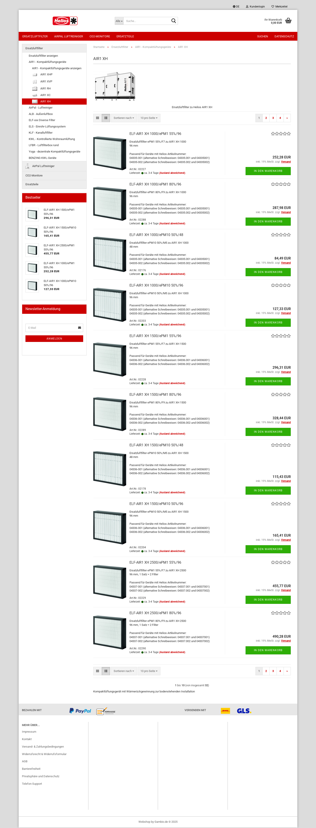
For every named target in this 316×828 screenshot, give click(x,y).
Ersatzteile (125, 36)
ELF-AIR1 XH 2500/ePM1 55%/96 (155, 563)
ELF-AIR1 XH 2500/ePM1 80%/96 (155, 613)
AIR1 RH (41, 89)
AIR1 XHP (42, 75)
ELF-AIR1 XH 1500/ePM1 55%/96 (155, 336)
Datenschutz (284, 36)
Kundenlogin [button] (255, 6)
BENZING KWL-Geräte (42, 158)
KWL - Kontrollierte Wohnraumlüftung (52, 139)
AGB (24, 761)
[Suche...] (119, 21)
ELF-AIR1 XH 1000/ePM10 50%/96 (156, 286)
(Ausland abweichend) (172, 173)
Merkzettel (279, 6)
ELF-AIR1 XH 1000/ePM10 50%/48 (156, 235)
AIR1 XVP (42, 82)
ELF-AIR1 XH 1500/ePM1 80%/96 (155, 395)
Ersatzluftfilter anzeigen (43, 56)
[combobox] (124, 118)
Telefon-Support (32, 784)
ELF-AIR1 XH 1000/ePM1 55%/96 (155, 134)
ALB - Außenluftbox (41, 114)
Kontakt (27, 739)
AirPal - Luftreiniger (40, 108)
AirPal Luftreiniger (68, 36)
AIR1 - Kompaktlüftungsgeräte (47, 62)
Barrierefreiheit (31, 769)
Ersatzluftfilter (35, 36)
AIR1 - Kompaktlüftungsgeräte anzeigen (56, 68)
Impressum (29, 732)
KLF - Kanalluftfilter (40, 133)
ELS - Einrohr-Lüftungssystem (47, 127)
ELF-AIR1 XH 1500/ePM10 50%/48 (156, 445)
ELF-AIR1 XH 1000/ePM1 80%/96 (155, 185)
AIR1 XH (41, 102)
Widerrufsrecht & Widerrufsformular (44, 754)
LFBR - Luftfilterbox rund (44, 145)
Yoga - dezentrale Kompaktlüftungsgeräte (54, 152)
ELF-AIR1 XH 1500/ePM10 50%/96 (156, 504)
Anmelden (54, 339)
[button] (236, 6)
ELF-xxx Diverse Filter (42, 120)
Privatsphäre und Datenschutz (40, 776)
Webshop (144, 822)
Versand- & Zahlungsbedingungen (43, 747)
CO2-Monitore (100, 36)
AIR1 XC (41, 95)
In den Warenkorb (268, 171)
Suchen (262, 36)
